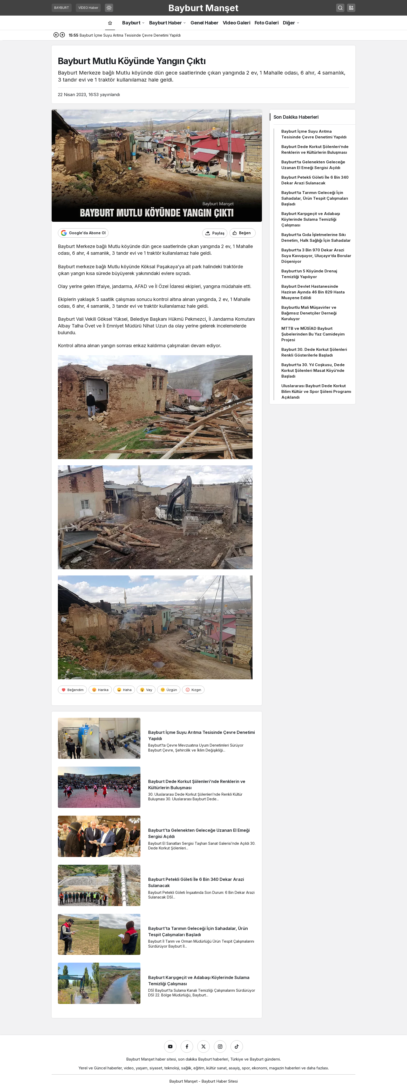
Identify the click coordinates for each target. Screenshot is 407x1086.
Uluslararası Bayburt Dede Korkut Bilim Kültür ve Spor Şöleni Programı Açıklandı (316, 391)
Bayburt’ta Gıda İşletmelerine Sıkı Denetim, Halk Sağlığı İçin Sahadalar (316, 237)
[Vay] (146, 689)
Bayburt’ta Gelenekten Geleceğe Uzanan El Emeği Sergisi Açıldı (313, 164)
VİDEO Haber (88, 8)
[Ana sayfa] (110, 22)
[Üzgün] (168, 689)
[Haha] (124, 689)
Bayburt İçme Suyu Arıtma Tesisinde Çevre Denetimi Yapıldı (314, 134)
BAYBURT (61, 8)
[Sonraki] (62, 35)
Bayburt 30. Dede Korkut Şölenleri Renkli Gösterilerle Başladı (314, 352)
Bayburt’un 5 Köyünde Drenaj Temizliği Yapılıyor (309, 274)
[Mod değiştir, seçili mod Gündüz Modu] (109, 8)
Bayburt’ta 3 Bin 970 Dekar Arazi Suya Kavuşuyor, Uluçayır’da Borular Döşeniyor (316, 255)
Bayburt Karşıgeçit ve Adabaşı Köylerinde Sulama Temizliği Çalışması (310, 219)
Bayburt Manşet (203, 7)
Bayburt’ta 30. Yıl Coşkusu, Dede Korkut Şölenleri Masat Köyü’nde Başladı (313, 370)
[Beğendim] (72, 689)
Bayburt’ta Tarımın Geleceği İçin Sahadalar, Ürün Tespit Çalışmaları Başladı (314, 198)
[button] (351, 8)
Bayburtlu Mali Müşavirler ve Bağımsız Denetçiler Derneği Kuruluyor (309, 313)
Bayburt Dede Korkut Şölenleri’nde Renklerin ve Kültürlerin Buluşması (315, 149)
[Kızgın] (193, 689)
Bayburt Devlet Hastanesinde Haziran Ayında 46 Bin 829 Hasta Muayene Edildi (313, 292)
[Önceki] (56, 35)
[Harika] (100, 689)
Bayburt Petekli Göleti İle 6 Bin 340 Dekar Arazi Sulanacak (315, 180)
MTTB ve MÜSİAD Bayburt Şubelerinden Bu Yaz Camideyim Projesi (313, 334)
